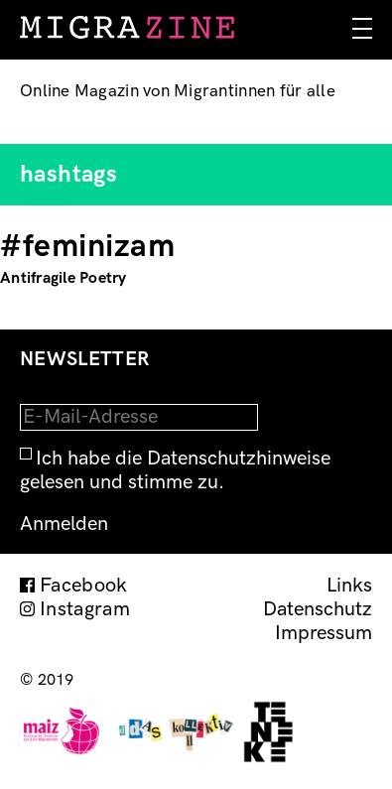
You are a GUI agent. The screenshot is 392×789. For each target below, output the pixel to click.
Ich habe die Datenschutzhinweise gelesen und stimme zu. (175, 470)
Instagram (85, 609)
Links (349, 585)
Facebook (84, 585)
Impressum (323, 633)
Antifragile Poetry (63, 278)
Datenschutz (317, 609)
